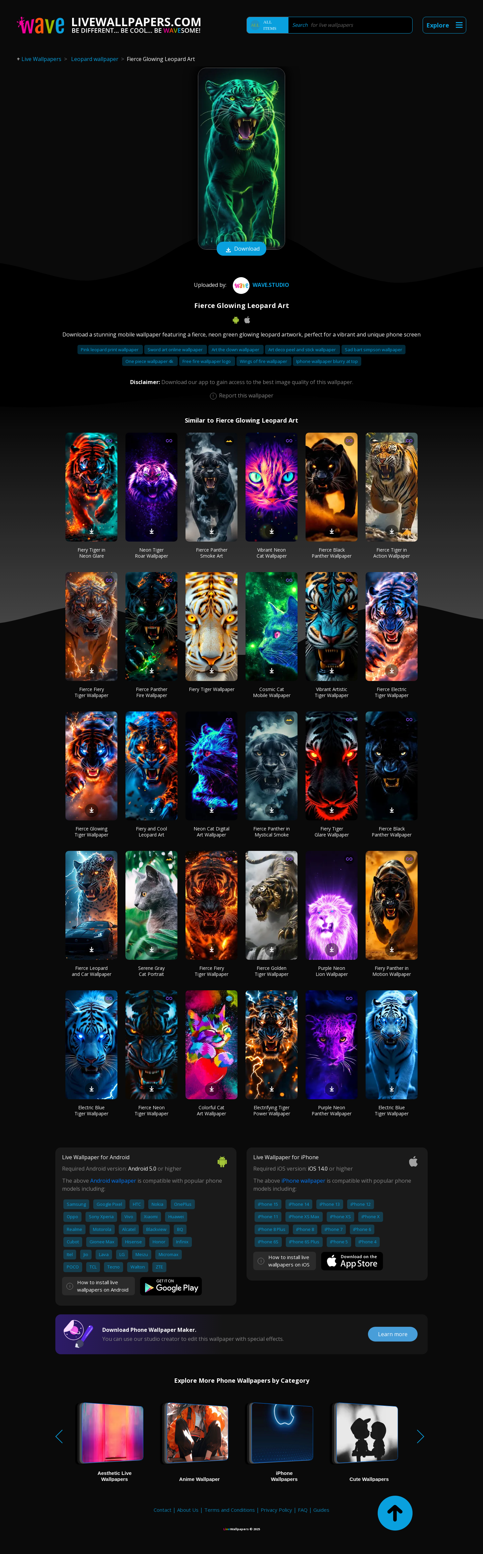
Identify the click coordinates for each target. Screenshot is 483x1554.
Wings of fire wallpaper (264, 361)
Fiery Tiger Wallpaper (211, 689)
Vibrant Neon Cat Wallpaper (272, 553)
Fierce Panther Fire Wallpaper (151, 692)
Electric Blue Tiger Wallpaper (91, 1110)
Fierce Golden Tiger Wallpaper (271, 971)
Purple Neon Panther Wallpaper (332, 1110)
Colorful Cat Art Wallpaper (211, 1110)
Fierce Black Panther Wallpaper (332, 553)
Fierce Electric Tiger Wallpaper (392, 692)
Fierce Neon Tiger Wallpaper (151, 1110)
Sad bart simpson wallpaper (373, 350)
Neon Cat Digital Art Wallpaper (211, 831)
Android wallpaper (113, 1180)
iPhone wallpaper (303, 1180)
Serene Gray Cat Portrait (151, 971)
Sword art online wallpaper (176, 350)
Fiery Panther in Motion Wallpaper (391, 971)
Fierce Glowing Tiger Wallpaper (91, 831)
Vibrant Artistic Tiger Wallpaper (331, 692)
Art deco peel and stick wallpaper (302, 350)
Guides (321, 1509)
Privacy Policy (276, 1509)
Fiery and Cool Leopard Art (151, 831)
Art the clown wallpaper (236, 350)
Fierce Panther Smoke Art (211, 553)
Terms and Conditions (229, 1509)
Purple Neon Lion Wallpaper (332, 971)
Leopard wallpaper (94, 59)
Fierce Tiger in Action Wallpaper (391, 553)
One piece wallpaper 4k (149, 361)
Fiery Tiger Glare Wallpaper (332, 831)
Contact (162, 1509)
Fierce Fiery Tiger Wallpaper (91, 692)
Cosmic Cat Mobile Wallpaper (271, 692)
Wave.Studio (260, 285)
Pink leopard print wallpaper (110, 350)
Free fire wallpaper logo (207, 361)
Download (241, 249)
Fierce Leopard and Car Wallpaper (91, 971)
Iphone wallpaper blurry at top (327, 361)
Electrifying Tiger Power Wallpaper (271, 1110)
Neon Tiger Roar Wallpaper (151, 553)
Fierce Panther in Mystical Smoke (271, 831)
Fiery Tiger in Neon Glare (91, 553)
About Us (188, 1509)
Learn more (393, 1334)
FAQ (303, 1509)
